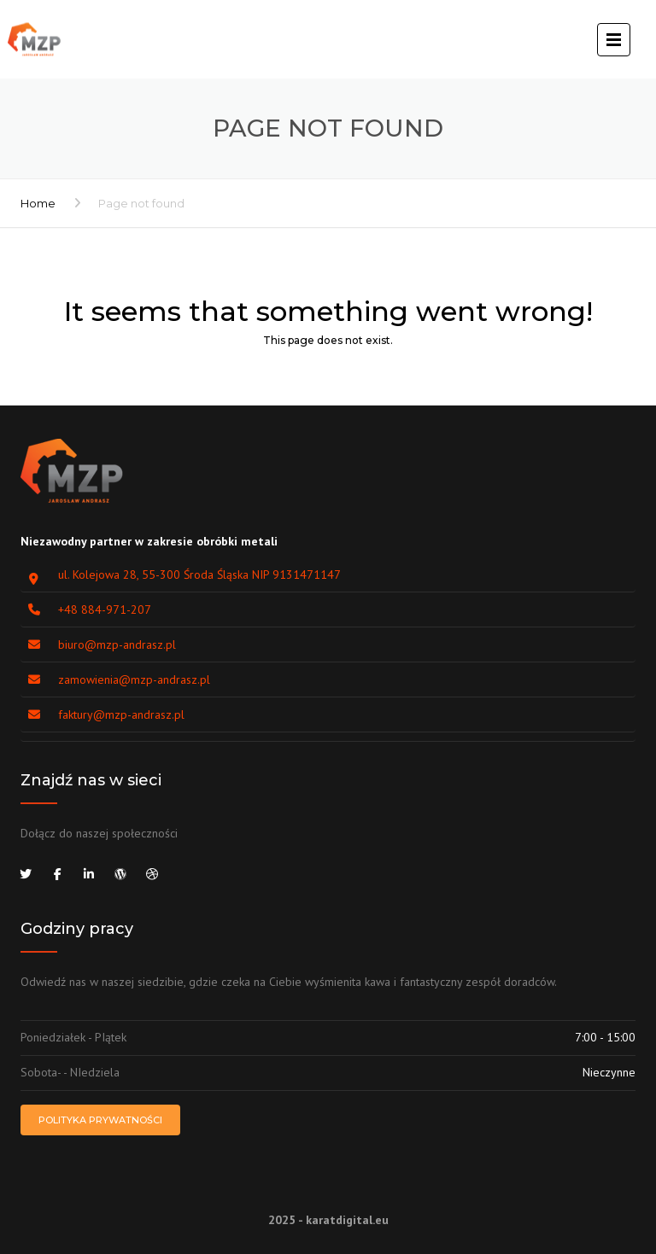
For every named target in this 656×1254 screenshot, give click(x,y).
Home (38, 203)
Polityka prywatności (100, 1120)
